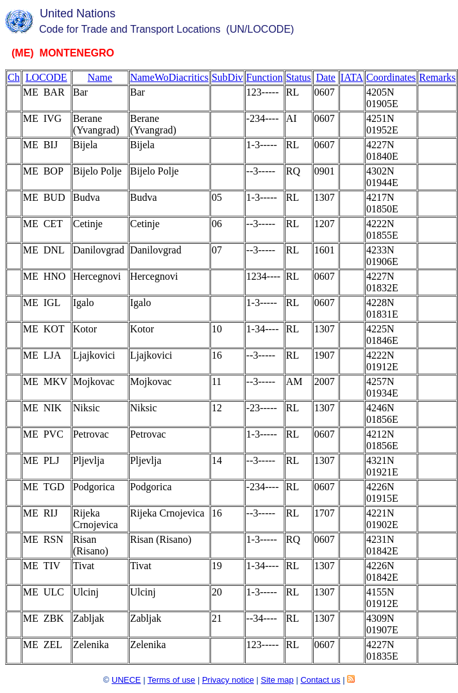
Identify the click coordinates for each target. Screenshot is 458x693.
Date (325, 77)
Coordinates (391, 77)
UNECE (126, 680)
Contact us (320, 680)
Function (264, 77)
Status (298, 77)
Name (100, 77)
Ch (14, 77)
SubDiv (227, 77)
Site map (276, 680)
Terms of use (171, 680)
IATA (352, 77)
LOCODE (46, 77)
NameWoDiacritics (169, 77)
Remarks (437, 77)
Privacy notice (228, 680)
